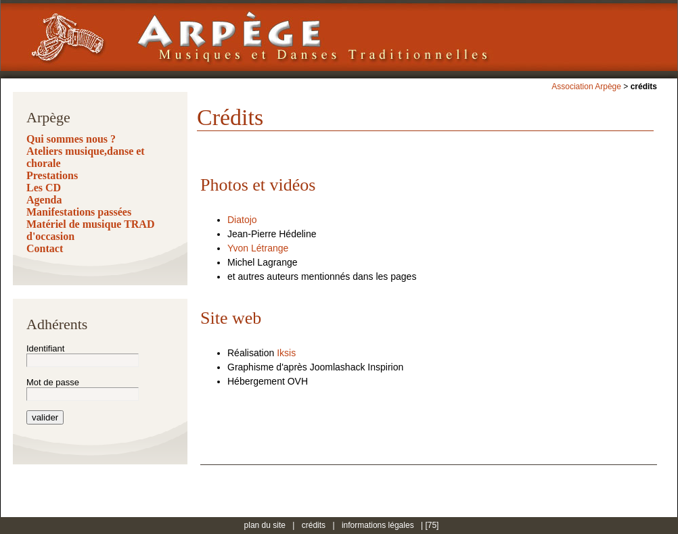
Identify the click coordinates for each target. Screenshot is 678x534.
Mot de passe (52, 382)
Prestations (52, 175)
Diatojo (242, 219)
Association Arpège (586, 86)
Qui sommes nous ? (71, 139)
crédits (313, 525)
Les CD (43, 187)
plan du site (265, 525)
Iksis (286, 352)
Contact (44, 248)
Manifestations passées (78, 212)
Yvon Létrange (257, 248)
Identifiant (45, 348)
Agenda (44, 199)
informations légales (378, 525)
